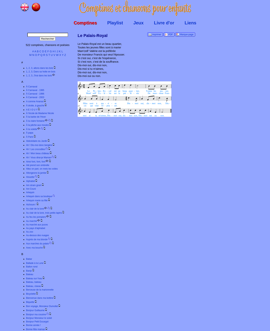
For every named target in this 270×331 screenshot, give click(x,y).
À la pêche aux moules (39, 125)
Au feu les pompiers (39, 217)
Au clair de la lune (39, 208)
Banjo (30, 270)
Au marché (34, 221)
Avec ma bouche (36, 247)
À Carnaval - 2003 (35, 97)
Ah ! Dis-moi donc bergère (40, 145)
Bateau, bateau (33, 282)
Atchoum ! (32, 204)
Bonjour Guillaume (37, 310)
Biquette (31, 302)
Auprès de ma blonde (39, 239)
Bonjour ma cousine (39, 314)
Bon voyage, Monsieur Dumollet (43, 306)
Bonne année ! (33, 325)
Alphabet (32, 181)
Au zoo (29, 231)
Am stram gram (35, 185)
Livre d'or (164, 22)
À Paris (31, 137)
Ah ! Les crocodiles (38, 149)
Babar (29, 259)
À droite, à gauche (36, 105)
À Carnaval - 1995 (35, 90)
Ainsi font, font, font (39, 161)
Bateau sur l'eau (35, 278)
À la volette (36, 129)
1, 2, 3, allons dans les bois (41, 68)
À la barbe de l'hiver (36, 117)
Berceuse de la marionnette (40, 289)
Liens (190, 22)
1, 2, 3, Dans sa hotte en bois (40, 71)
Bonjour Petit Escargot (37, 321)
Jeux (138, 22)
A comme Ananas (36, 101)
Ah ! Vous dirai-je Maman (41, 157)
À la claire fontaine (40, 121)
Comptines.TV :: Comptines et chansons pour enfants (135, 8)
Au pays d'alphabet (35, 228)
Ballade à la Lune (36, 263)
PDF (170, 34)
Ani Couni (31, 189)
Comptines (85, 22)
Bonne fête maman (37, 329)
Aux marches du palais (40, 243)
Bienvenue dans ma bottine (41, 298)
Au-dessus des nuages (37, 235)
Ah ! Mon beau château (39, 153)
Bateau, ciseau (35, 286)
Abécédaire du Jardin (38, 141)
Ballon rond (32, 266)
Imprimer (156, 34)
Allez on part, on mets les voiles (42, 168)
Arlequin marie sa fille (38, 200)
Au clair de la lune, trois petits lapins (45, 213)
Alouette (33, 177)
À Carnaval (31, 86)
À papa (29, 132)
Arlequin (30, 192)
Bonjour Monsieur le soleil (39, 318)
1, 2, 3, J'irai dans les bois (40, 75)
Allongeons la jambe (37, 173)
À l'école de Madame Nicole (40, 113)
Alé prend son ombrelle (37, 165)
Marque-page (186, 34)
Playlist (115, 22)
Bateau (29, 274)
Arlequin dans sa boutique (40, 196)
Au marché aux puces (37, 224)
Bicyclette (32, 294)
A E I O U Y (33, 109)
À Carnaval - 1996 (35, 93)
